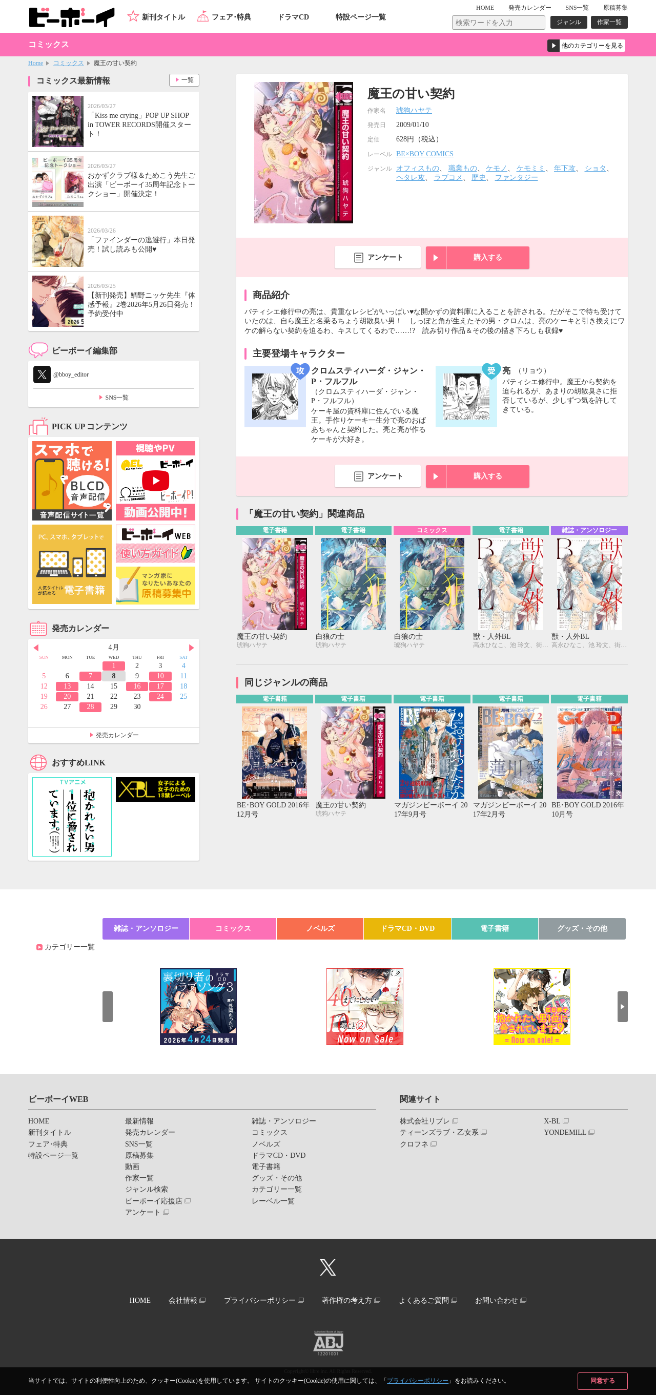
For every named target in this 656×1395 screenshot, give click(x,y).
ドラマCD (293, 17)
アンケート (385, 257)
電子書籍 (494, 928)
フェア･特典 (231, 17)
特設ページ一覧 (361, 17)
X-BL (552, 1121)
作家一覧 (609, 22)
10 (160, 676)
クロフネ (414, 1144)
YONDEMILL (565, 1132)
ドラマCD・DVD (407, 928)
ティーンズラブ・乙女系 (439, 1132)
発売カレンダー (117, 735)
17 (160, 686)
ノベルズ (320, 928)
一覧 (187, 80)
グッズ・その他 (582, 928)
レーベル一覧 (273, 1201)
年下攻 (565, 168)
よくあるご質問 (424, 1300)
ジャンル (569, 22)
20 (67, 696)
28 (90, 707)
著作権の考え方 (347, 1300)
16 (136, 686)
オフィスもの (417, 168)
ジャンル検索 (146, 1189)
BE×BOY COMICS (425, 154)
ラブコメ (448, 177)
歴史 (478, 177)
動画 (132, 1167)
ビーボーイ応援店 (153, 1201)
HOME (485, 7)
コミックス (68, 63)
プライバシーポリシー (417, 1380)
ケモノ (496, 168)
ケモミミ (531, 168)
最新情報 (139, 1121)
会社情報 (183, 1300)
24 (160, 696)
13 (67, 686)
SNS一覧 (577, 7)
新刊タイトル (163, 17)
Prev (36, 648)
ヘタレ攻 (410, 177)
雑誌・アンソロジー (146, 928)
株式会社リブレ (425, 1121)
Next (191, 648)
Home (35, 63)
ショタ (595, 168)
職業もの (462, 168)
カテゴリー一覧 (70, 947)
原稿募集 (615, 7)
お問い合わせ (496, 1300)
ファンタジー (516, 177)
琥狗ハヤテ (414, 110)
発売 (529, 7)
